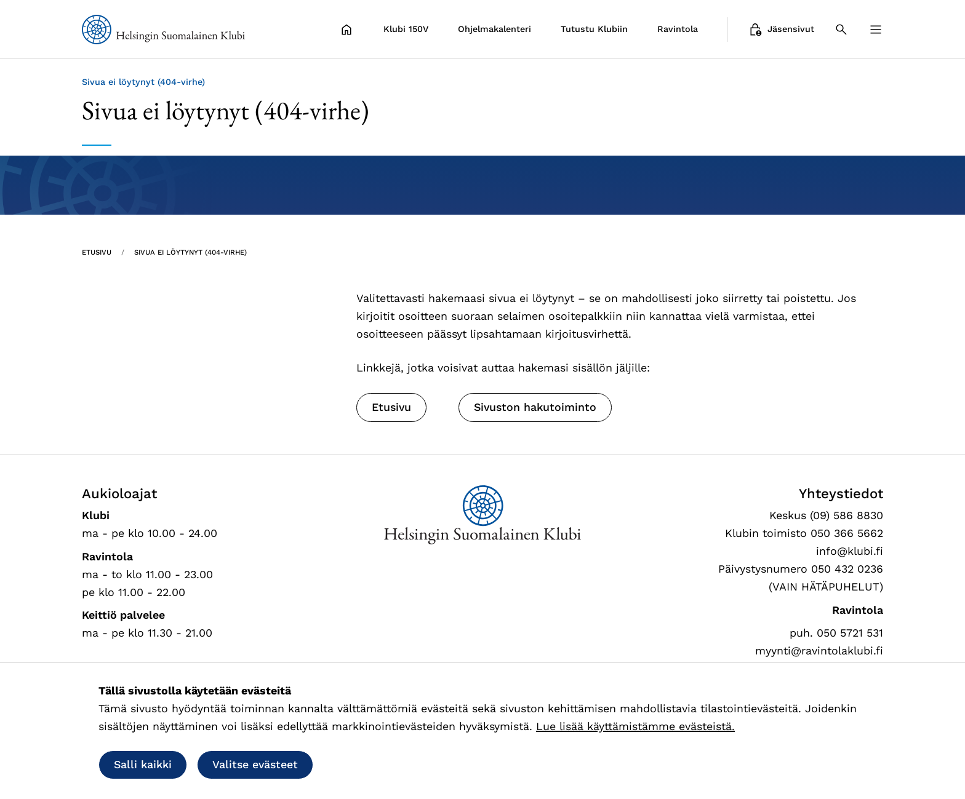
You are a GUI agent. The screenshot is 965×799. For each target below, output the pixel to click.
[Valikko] (875, 29)
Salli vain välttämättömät (407, 764)
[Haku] (841, 29)
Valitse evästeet (255, 764)
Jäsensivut (781, 29)
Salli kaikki (143, 764)
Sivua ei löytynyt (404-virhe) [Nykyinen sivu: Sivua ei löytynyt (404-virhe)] (190, 252)
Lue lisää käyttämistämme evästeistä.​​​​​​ (635, 726)
